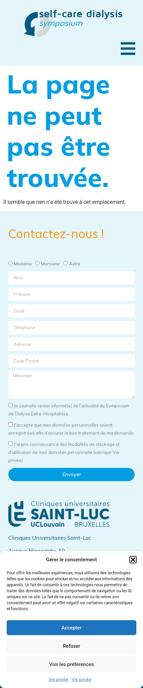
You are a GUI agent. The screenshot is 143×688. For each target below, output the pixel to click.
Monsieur (50, 263)
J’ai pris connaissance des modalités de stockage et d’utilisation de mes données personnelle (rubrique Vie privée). (64, 452)
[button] (133, 559)
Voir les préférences (71, 664)
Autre (74, 263)
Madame (23, 263)
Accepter (71, 628)
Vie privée (58, 679)
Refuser (71, 646)
